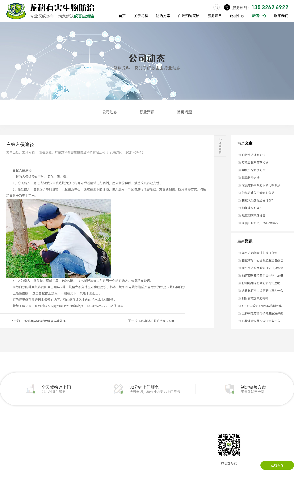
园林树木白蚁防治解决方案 (156, 321)
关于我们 (6, 434)
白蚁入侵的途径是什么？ (258, 200)
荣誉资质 (6, 453)
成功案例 (6, 459)
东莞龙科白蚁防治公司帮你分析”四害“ (261, 186)
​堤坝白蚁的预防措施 (255, 162)
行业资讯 (147, 112)
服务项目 (214, 16)
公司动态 (109, 112)
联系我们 (281, 16)
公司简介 (6, 440)
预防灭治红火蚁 (85, 459)
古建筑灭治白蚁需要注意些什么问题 (262, 292)
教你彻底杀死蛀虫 (253, 215)
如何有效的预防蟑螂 (255, 298)
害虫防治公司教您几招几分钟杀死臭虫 (262, 269)
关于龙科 (141, 16)
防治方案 (163, 16)
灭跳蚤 (40, 465)
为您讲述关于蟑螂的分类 (258, 193)
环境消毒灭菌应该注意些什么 (261, 321)
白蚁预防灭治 (189, 16)
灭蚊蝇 (40, 453)
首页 (122, 16)
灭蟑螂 (40, 446)
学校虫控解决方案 (253, 170)
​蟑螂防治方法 (251, 177)
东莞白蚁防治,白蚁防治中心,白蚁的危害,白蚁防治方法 (262, 224)
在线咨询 (277, 465)
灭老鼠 (40, 440)
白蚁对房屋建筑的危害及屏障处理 (43, 321)
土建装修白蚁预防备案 (90, 434)
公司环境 (6, 446)
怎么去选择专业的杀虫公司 (259, 253)
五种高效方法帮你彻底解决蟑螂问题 (262, 314)
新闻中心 (259, 16)
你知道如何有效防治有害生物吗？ (261, 284)
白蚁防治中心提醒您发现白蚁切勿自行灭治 (262, 261)
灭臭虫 (40, 459)
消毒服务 (80, 453)
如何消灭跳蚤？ (252, 208)
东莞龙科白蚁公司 (62, 306)
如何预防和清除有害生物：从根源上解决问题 (262, 276)
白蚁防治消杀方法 (253, 155)
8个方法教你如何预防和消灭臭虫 (262, 307)
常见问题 (184, 112)
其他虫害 (80, 446)
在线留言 (167, 440)
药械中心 (237, 16)
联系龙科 (167, 434)
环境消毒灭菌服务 (87, 440)
